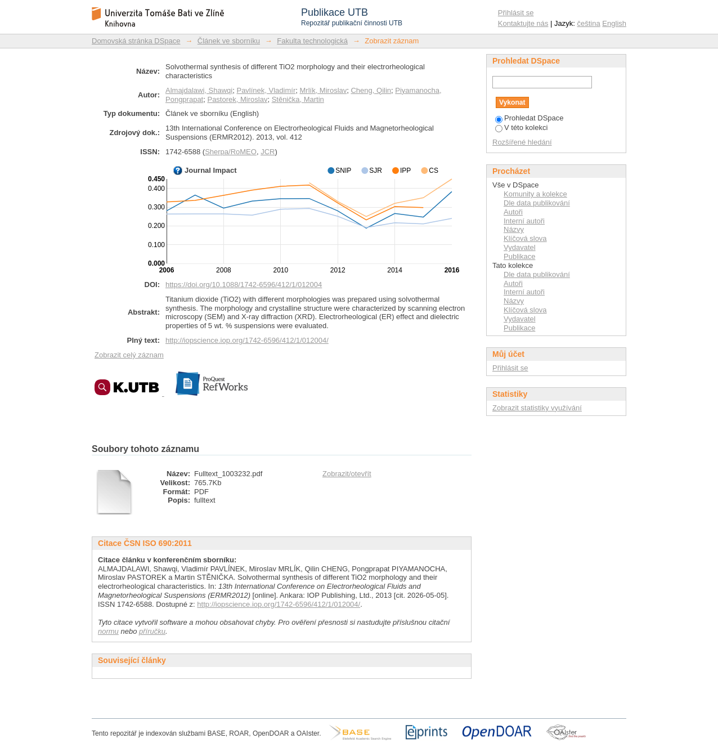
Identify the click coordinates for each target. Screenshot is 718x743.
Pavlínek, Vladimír (265, 90)
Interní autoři (524, 221)
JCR (268, 151)
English (614, 23)
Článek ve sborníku (229, 41)
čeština (588, 23)
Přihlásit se (516, 12)
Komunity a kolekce (535, 194)
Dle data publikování (537, 203)
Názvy (514, 229)
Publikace (519, 256)
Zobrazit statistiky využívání (537, 408)
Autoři (513, 212)
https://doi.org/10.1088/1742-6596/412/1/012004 (243, 284)
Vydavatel (520, 247)
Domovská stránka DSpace (136, 41)
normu (108, 631)
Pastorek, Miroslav (237, 99)
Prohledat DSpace (529, 118)
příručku (152, 631)
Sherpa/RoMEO (231, 151)
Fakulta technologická (312, 41)
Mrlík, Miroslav (323, 90)
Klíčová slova (525, 238)
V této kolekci (521, 127)
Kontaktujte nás (523, 23)
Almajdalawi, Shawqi (198, 90)
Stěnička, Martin (298, 99)
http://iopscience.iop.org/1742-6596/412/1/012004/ (247, 340)
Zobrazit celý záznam (129, 355)
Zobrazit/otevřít (346, 473)
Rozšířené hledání (522, 142)
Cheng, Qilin (371, 90)
